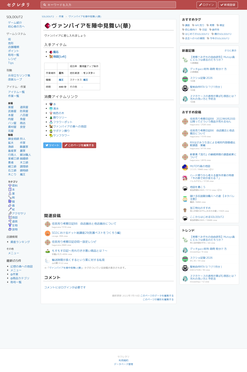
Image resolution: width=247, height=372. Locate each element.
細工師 (12, 166)
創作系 (214, 29)
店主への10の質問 (193, 38)
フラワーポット (61, 122)
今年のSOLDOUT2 (218, 38)
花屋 (11, 131)
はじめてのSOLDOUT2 (195, 34)
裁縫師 (24, 158)
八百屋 (24, 115)
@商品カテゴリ (20, 278)
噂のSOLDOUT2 (221, 34)
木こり (12, 174)
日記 (203, 29)
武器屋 (12, 111)
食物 (13, 229)
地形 (11, 43)
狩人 (22, 139)
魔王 (22, 174)
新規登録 (228, 5)
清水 (54, 108)
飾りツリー (58, 117)
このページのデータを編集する (157, 295)
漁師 (11, 147)
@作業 (14, 274)
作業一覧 (13, 96)
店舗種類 (13, 47)
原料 (13, 185)
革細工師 (13, 158)
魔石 (54, 52)
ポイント (13, 51)
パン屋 (12, 123)
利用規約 (123, 360)
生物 (13, 225)
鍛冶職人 (25, 155)
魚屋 (22, 119)
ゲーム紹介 (15, 22)
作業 (61, 16)
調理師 (24, 166)
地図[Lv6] (57, 56)
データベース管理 (123, 364)
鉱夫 (11, 143)
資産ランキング (20, 242)
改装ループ (15, 79)
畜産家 (12, 151)
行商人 (12, 155)
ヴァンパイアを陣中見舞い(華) (84, 16)
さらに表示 (230, 50)
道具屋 (24, 107)
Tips (11, 63)
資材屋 (12, 127)
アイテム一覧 (16, 92)
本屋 (11, 115)
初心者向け (189, 29)
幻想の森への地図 (22, 266)
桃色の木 (56, 113)
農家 (22, 151)
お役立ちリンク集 (19, 75)
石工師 (12, 170)
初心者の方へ (16, 26)
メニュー (13, 253)
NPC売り (198, 25)
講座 (186, 25)
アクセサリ (17, 213)
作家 (22, 143)
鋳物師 (24, 170)
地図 (13, 217)
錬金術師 (13, 139)
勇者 (11, 162)
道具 (13, 221)
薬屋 (11, 107)
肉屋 (11, 119)
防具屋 (24, 111)
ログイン (206, 5)
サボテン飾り (59, 131)
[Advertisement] (108, 180)
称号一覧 (13, 55)
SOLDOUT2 (48, 16)
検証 (220, 25)
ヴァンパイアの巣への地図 (67, 126)
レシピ (12, 59)
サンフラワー (59, 135)
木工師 (24, 162)
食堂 (22, 127)
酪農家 (24, 147)
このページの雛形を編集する (158, 299)
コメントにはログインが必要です (65, 287)
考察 (210, 25)
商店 (22, 123)
